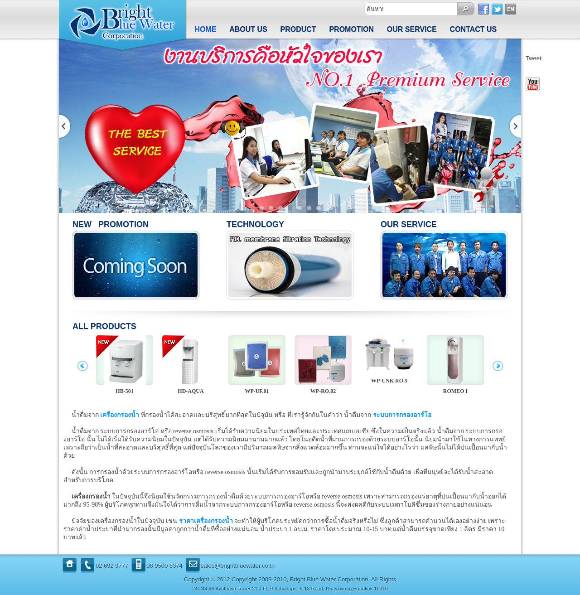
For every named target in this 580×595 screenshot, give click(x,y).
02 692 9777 (112, 565)
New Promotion (110, 224)
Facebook (483, 9)
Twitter (497, 9)
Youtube (533, 84)
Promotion (351, 29)
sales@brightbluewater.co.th (238, 565)
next (497, 367)
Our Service (412, 29)
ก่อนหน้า (65, 126)
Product (298, 29)
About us (248, 29)
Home (205, 29)
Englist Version (511, 9)
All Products (104, 326)
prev (82, 367)
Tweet (533, 58)
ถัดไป (514, 126)
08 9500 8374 (164, 565)
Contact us (473, 29)
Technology (255, 224)
